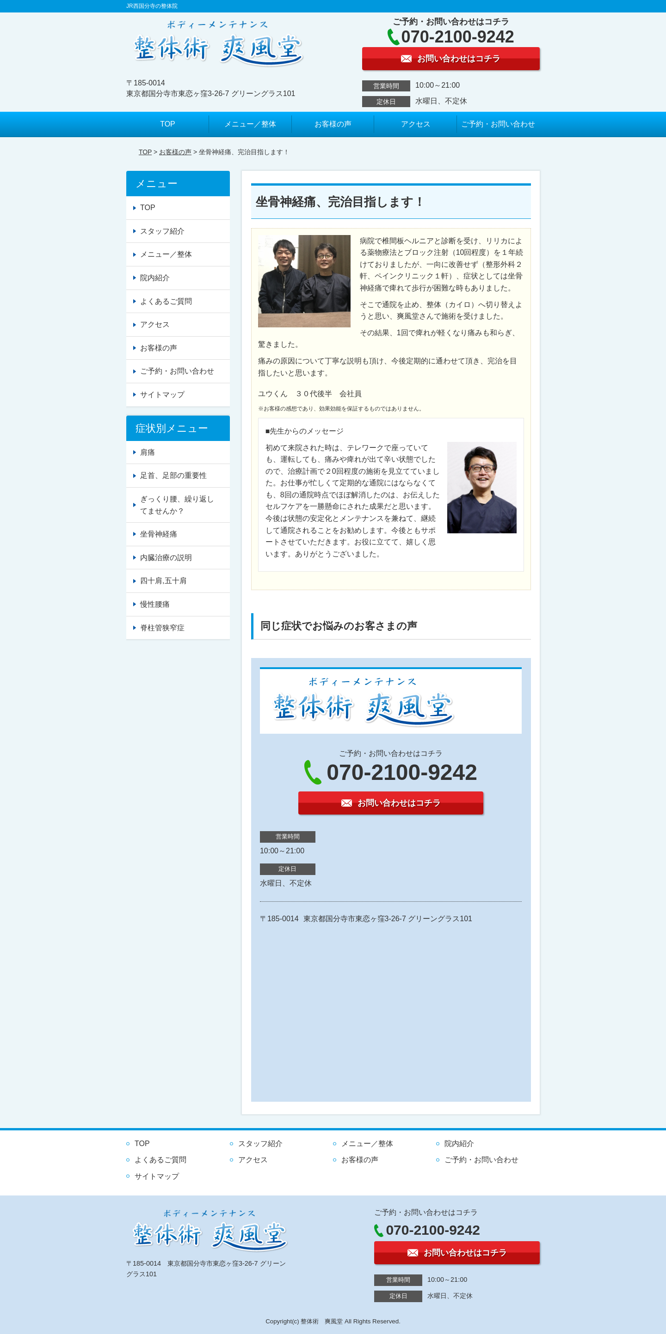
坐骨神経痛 (158, 534)
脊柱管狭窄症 (162, 628)
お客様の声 (333, 124)
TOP (167, 124)
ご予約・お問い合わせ (498, 124)
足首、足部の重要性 (173, 475)
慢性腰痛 (155, 604)
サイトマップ (162, 394)
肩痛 (147, 452)
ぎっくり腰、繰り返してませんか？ (177, 505)
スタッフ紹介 (162, 231)
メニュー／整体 (250, 124)
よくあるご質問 (166, 301)
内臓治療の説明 (166, 557)
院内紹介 (155, 278)
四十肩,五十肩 (163, 581)
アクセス (416, 124)
